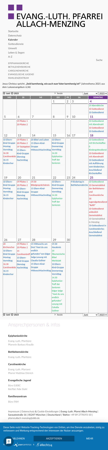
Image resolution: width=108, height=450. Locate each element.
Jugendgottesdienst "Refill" (98, 202)
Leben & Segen (16, 52)
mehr (89, 438)
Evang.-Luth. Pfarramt (19, 369)
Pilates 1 (22, 121)
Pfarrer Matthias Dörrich (20, 373)
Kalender (13, 40)
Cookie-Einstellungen (48, 411)
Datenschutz (15, 35)
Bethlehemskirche (19, 67)
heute (58, 93)
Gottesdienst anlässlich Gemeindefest (96, 212)
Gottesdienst (96, 109)
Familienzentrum (18, 78)
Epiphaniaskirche (18, 63)
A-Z (10, 57)
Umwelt (12, 48)
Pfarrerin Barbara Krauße (21, 345)
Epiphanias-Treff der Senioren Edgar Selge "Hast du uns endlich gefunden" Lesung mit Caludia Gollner (58, 294)
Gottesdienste (16, 44)
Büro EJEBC (14, 385)
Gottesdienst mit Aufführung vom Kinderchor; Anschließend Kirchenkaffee (97, 167)
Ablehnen (18, 438)
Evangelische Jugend (21, 74)
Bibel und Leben (40, 139)
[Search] (55, 60)
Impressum (13, 411)
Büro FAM (13, 402)
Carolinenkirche (18, 71)
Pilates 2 (22, 124)
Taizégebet (23, 146)
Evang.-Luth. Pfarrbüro (19, 341)
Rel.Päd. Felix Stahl (17, 389)
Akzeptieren (54, 438)
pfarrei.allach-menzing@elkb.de (24, 418)
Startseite (13, 31)
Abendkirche (96, 105)
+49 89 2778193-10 (80, 415)
